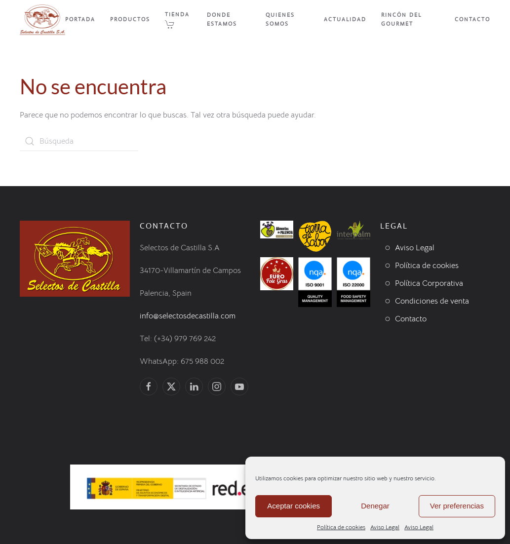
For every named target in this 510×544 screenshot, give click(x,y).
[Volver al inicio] (42, 19)
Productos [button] (130, 19)
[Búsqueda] (79, 141)
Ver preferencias (457, 506)
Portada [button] (80, 19)
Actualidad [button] (345, 19)
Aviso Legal (384, 527)
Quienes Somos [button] (280, 19)
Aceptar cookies (293, 506)
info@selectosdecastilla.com (187, 316)
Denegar (375, 506)
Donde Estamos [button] (222, 19)
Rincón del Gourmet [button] (401, 19)
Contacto (472, 19)
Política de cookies (341, 527)
